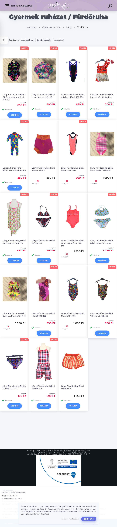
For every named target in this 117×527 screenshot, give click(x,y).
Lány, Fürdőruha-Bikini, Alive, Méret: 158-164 (101, 241)
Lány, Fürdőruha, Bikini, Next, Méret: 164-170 (14, 241)
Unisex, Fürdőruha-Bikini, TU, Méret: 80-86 (14, 169)
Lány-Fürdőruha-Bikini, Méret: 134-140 (14, 387)
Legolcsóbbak (27, 40)
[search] (110, 6)
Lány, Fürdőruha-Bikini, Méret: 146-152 (43, 314)
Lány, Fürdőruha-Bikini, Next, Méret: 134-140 (101, 169)
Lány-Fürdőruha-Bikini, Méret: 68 (72, 387)
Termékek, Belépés (18, 5)
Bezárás (89, 519)
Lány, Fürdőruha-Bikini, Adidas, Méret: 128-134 (72, 95)
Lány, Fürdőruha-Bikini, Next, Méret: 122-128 (43, 95)
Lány (68, 27)
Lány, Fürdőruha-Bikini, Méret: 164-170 (72, 314)
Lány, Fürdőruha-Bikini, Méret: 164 (43, 387)
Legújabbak (59, 40)
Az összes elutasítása (70, 519)
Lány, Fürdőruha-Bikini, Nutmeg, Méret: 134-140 (72, 243)
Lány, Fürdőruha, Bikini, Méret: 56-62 (43, 169)
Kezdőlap (32, 27)
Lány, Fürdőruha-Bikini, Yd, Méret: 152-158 (101, 314)
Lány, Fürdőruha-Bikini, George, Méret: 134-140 (14, 314)
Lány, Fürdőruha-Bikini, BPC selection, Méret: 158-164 (14, 97)
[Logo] (58, 6)
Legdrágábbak (43, 40)
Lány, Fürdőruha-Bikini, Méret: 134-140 (72, 169)
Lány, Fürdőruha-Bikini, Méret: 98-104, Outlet (101, 95)
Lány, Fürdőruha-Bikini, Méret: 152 (43, 241)
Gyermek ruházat (51, 27)
